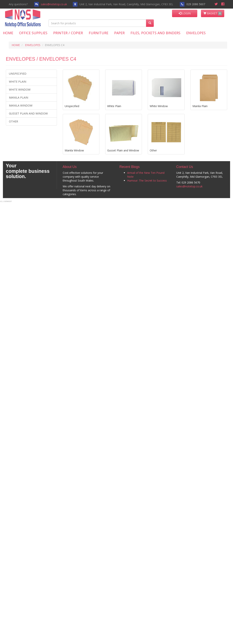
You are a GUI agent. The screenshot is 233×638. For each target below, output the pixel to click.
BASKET (212, 13)
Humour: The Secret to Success (147, 180)
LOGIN (185, 13)
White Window (19, 89)
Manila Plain (18, 97)
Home (8, 33)
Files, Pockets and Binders (155, 33)
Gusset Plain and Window (28, 113)
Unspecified (17, 73)
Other (13, 121)
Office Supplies (33, 33)
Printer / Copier (68, 33)
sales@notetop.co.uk (54, 4)
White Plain (17, 81)
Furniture (98, 33)
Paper (119, 33)
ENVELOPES (32, 45)
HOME (16, 45)
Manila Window (20, 105)
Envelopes (196, 33)
